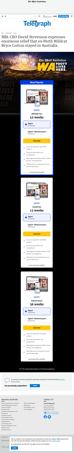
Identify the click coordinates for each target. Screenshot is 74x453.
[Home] (5, 16)
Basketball (9, 33)
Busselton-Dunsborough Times (9, 411)
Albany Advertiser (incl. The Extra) (10, 403)
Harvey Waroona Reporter (8, 419)
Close (14, 448)
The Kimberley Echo (6, 423)
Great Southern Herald (7, 417)
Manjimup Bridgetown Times (8, 425)
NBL (2, 33)
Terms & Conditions (48, 369)
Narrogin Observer (6, 429)
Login (55, 16)
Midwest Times (5, 427)
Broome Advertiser (6, 407)
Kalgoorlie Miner (5, 421)
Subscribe (63, 16)
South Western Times (29, 407)
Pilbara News (27, 405)
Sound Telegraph (28, 409)
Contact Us (4, 437)
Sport (15, 33)
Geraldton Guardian (6, 415)
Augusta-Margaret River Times (9, 405)
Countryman (4, 413)
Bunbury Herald (5, 409)
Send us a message (51, 413)
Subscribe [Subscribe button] (36, 234)
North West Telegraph (29, 403)
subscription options (32, 369)
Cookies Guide (55, 441)
